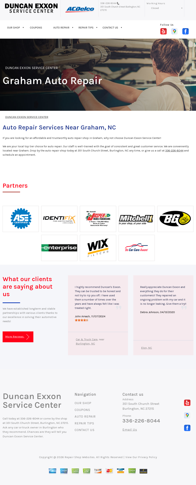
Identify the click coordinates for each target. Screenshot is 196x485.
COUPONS (36, 27)
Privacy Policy (147, 457)
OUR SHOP (13, 27)
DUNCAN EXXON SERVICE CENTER (31, 68)
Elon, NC (146, 347)
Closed (155, 8)
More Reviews (17, 337)
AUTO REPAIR (61, 27)
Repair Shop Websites (80, 457)
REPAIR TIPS (85, 27)
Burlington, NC (85, 343)
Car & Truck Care (86, 339)
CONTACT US (110, 27)
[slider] (82, 320)
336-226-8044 (108, 3)
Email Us (129, 429)
